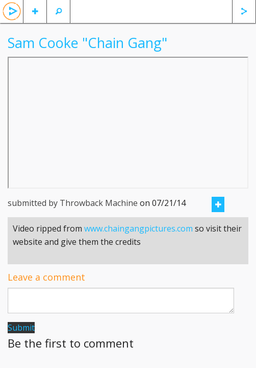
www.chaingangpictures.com (138, 228)
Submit (21, 327)
